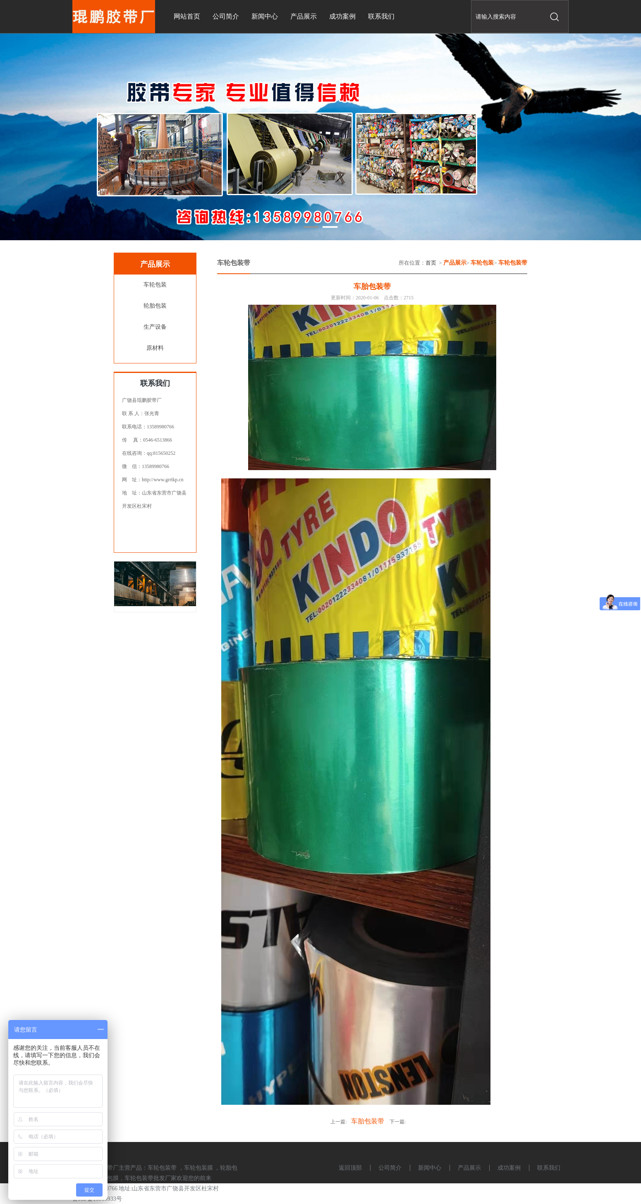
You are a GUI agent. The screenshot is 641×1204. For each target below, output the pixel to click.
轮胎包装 (155, 306)
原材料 (155, 348)
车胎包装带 (367, 1121)
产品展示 (469, 1168)
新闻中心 (429, 1168)
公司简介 (390, 1168)
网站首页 (187, 16)
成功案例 (509, 1168)
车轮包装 (155, 285)
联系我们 (548, 1168)
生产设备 (155, 327)
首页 (431, 263)
